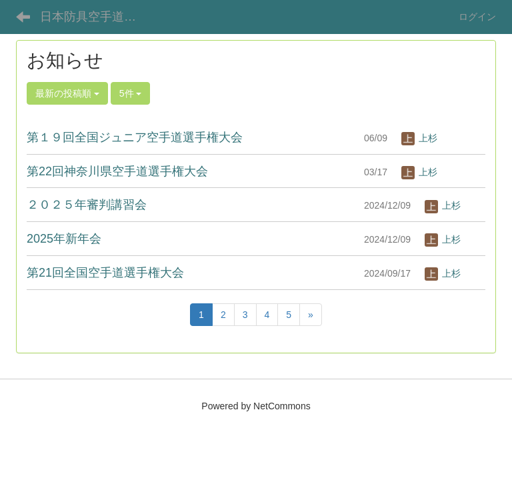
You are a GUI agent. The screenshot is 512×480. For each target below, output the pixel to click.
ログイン (477, 16)
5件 (130, 93)
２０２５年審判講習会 (87, 204)
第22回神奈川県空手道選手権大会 (117, 171)
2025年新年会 (64, 238)
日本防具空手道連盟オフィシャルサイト (96, 16)
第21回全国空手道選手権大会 (105, 272)
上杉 (419, 138)
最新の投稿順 (67, 93)
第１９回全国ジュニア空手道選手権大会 (135, 137)
